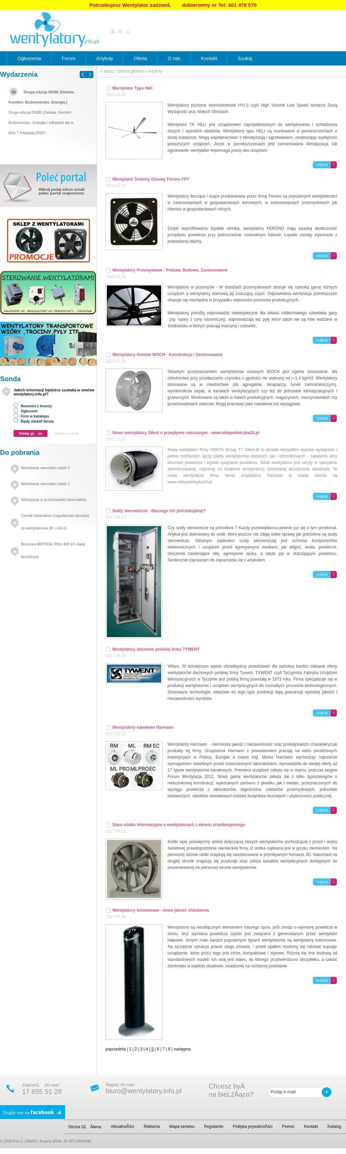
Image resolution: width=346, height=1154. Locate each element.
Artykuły (104, 58)
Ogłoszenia (29, 58)
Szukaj (245, 58)
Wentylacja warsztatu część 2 (45, 468)
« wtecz (107, 71)
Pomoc (288, 1126)
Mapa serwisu (181, 1126)
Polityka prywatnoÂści (253, 1126)
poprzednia (115, 1049)
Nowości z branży (33, 406)
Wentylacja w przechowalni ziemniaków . (55, 500)
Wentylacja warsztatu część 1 (45, 484)
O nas (174, 58)
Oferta (140, 58)
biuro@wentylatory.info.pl (143, 1091)
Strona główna (130, 71)
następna (182, 1049)
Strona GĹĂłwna (84, 1126)
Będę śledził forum (34, 421)
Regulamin (213, 1126)
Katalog (334, 1126)
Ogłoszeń (26, 411)
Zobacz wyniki (67, 433)
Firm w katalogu (31, 416)
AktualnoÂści (122, 1126)
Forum (68, 58)
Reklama (152, 1126)
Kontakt (209, 58)
